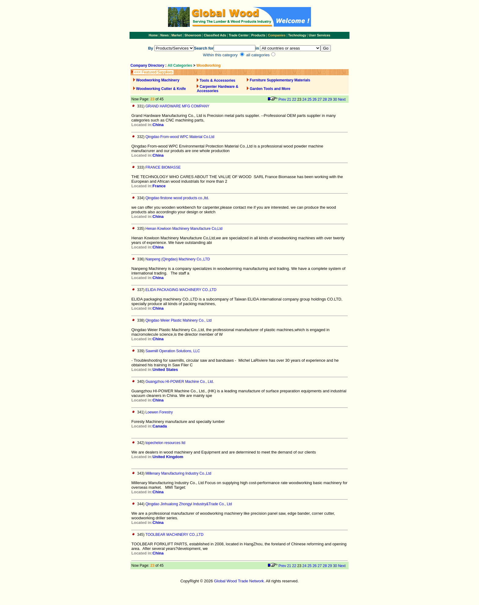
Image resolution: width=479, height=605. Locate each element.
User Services (320, 35)
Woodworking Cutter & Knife (161, 89)
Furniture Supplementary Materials (280, 80)
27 (320, 99)
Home (153, 35)
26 (314, 99)
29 (330, 99)
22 (294, 99)
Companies (276, 35)
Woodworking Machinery (157, 80)
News (164, 35)
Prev (282, 99)
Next (342, 99)
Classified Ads (215, 35)
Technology (297, 35)
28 (325, 99)
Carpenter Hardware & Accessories (217, 88)
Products (258, 35)
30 (335, 99)
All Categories (180, 65)
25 (309, 99)
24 (304, 99)
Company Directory (147, 65)
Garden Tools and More (270, 89)
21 (289, 99)
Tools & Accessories (218, 80)
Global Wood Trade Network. (239, 581)
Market (176, 35)
